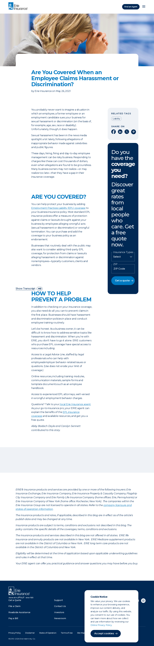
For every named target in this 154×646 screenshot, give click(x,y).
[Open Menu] (144, 7)
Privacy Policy (14, 633)
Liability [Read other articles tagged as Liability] (116, 118)
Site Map (81, 633)
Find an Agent (130, 7)
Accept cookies (104, 633)
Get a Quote (14, 600)
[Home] (18, 6)
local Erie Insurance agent (75, 404)
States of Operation (47, 633)
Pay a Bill (13, 618)
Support (58, 600)
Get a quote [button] (122, 280)
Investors (59, 612)
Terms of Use (67, 633)
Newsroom (60, 618)
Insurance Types (123, 252)
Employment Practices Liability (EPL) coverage (58, 208)
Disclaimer (30, 633)
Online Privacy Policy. (101, 625)
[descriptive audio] (40, 289)
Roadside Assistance (19, 612)
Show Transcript (25, 288)
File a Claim (14, 606)
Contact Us (60, 606)
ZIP (115, 264)
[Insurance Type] (123, 256)
